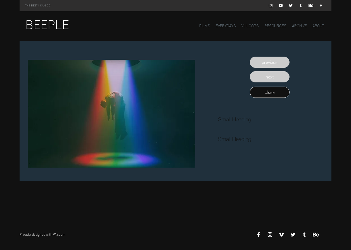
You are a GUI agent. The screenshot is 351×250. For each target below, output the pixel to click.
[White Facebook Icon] (321, 5)
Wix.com (59, 235)
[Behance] (311, 5)
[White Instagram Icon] (270, 5)
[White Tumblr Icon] (300, 5)
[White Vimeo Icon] (281, 235)
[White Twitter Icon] (290, 5)
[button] (270, 62)
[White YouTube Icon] (280, 5)
